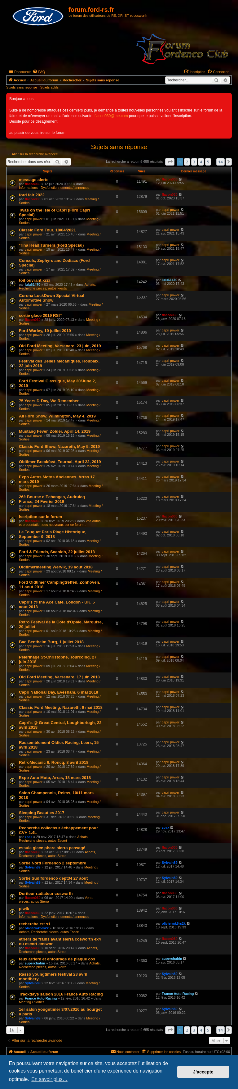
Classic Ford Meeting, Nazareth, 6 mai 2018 (61, 707)
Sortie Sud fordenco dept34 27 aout (53, 878)
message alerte (33, 179)
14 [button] (220, 162)
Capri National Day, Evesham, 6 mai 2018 (58, 692)
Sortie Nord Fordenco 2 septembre (52, 863)
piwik (24, 908)
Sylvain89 (33, 867)
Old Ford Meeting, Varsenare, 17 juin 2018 (59, 677)
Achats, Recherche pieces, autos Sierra (57, 854)
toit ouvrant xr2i (34, 280)
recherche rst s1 (35, 924)
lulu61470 (32, 284)
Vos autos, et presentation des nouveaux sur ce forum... (60, 522)
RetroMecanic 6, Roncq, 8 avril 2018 (53, 762)
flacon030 (33, 184)
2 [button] (187, 162)
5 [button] (208, 162)
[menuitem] (39, 71)
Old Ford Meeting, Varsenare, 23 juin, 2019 (60, 346)
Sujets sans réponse (21, 87)
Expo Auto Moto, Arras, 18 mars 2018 (55, 777)
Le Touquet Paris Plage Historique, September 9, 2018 (52, 534)
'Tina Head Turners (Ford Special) (51, 245)
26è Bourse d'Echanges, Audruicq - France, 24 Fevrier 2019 (53, 499)
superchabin (35, 963)
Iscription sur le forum (40, 516)
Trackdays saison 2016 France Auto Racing (61, 994)
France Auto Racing (41, 998)
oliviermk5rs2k (37, 928)
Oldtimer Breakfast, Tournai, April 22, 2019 (60, 461)
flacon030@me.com (111, 116)
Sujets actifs (49, 87)
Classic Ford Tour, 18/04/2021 (47, 230)
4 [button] (201, 162)
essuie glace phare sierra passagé (52, 847)
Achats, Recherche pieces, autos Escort (54, 838)
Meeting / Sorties (32, 1002)
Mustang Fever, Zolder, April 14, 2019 (54, 431)
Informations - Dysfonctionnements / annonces (54, 187)
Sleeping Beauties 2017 (41, 812)
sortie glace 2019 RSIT (40, 315)
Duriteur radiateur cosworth (46, 893)
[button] (169, 162)
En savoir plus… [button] (49, 1079)
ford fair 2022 (32, 195)
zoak (28, 837)
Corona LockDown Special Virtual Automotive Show (51, 298)
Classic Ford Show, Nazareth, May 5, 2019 (59, 446)
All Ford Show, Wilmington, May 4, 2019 (57, 416)
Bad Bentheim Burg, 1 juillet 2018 (51, 642)
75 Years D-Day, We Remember (49, 401)
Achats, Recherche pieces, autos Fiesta (57, 286)
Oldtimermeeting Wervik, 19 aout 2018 (56, 567)
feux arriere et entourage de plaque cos (57, 959)
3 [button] (194, 162)
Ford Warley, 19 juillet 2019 (45, 330)
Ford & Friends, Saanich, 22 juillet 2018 (57, 551)
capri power (33, 219)
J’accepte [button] (203, 1071)
